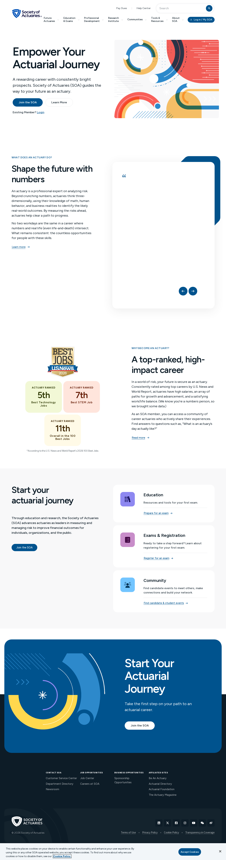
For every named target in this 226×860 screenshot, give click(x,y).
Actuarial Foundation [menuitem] (161, 789)
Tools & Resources (159, 19)
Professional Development (94, 19)
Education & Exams (71, 19)
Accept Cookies (190, 851)
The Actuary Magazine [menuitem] (162, 794)
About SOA (178, 19)
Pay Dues (121, 8)
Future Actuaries (51, 19)
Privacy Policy (150, 832)
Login (40, 112)
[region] (113, 851)
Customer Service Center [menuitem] (61, 778)
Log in (201, 19)
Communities (137, 19)
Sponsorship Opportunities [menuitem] (123, 780)
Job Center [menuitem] (87, 778)
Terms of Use (128, 832)
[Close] (220, 851)
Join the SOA (28, 102)
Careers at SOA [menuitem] (89, 783)
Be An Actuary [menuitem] (157, 778)
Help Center (143, 8)
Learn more (21, 247)
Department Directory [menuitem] (59, 783)
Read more (140, 437)
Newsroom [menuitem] (52, 789)
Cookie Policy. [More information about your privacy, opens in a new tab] (62, 856)
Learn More (59, 102)
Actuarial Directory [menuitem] (160, 783)
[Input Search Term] (182, 8)
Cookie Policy (171, 832)
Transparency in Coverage (200, 832)
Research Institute (115, 19)
